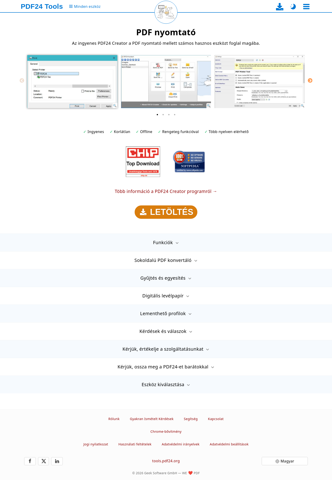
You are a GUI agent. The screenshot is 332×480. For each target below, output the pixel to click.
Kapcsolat (216, 419)
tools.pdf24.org (166, 460)
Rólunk (114, 419)
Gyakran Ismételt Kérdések (152, 419)
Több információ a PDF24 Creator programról (163, 191)
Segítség (191, 419)
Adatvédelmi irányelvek (180, 444)
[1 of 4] (157, 114)
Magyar (287, 461)
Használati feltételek (134, 444)
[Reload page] (166, 12)
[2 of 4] (163, 114)
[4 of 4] (174, 114)
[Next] (310, 80)
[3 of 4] (169, 114)
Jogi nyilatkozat (95, 444)
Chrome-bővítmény (166, 431)
